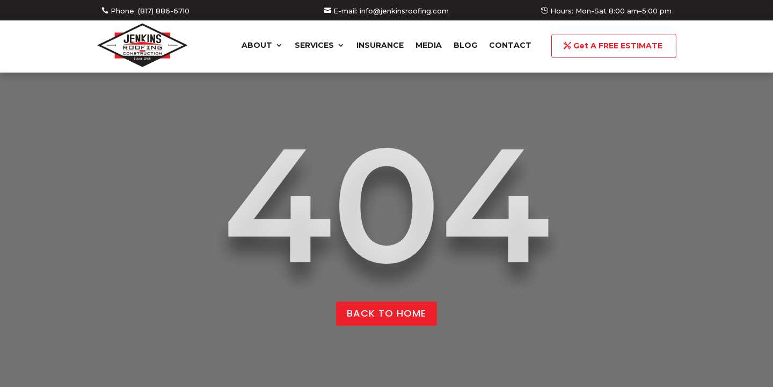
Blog (465, 45)
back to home (386, 313)
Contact (510, 45)
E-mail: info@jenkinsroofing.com (391, 10)
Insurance (380, 45)
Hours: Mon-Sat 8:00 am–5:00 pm (611, 10)
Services (314, 45)
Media (428, 45)
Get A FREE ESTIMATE (617, 46)
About (257, 45)
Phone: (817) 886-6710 (150, 10)
